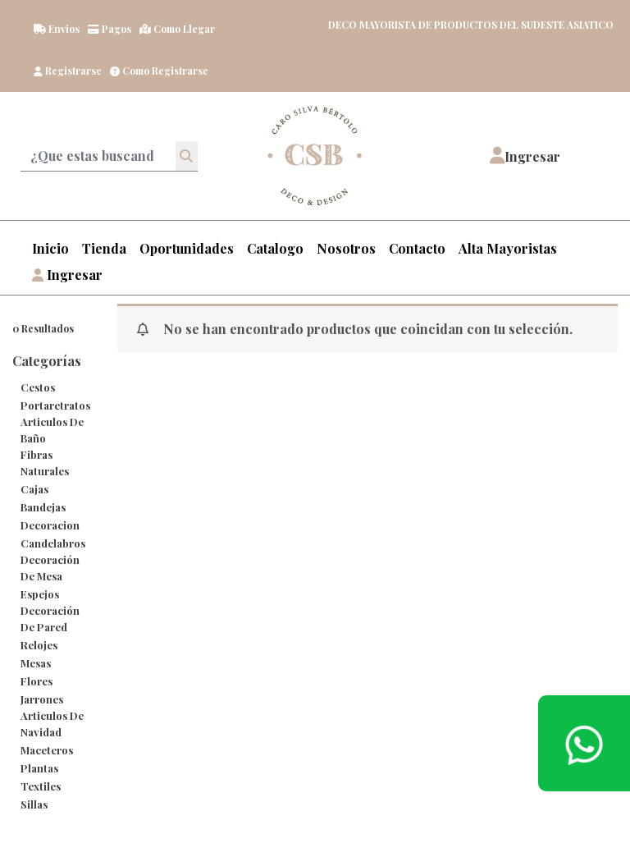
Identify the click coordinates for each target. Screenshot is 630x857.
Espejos (40, 594)
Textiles (41, 786)
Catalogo (275, 248)
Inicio (50, 248)
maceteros (47, 750)
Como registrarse (159, 70)
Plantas (39, 768)
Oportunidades (186, 248)
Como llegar (177, 28)
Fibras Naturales (45, 462)
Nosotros (346, 248)
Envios (57, 28)
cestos (38, 387)
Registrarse (68, 70)
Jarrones (42, 699)
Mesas (36, 663)
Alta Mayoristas (508, 248)
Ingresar (67, 274)
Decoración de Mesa (50, 567)
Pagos (109, 28)
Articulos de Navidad (52, 723)
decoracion (50, 525)
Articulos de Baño (52, 430)
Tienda (104, 248)
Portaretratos (55, 405)
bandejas (43, 507)
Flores (36, 681)
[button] (525, 156)
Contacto (417, 248)
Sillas (34, 804)
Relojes (39, 645)
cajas (34, 489)
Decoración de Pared (50, 618)
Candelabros (53, 543)
